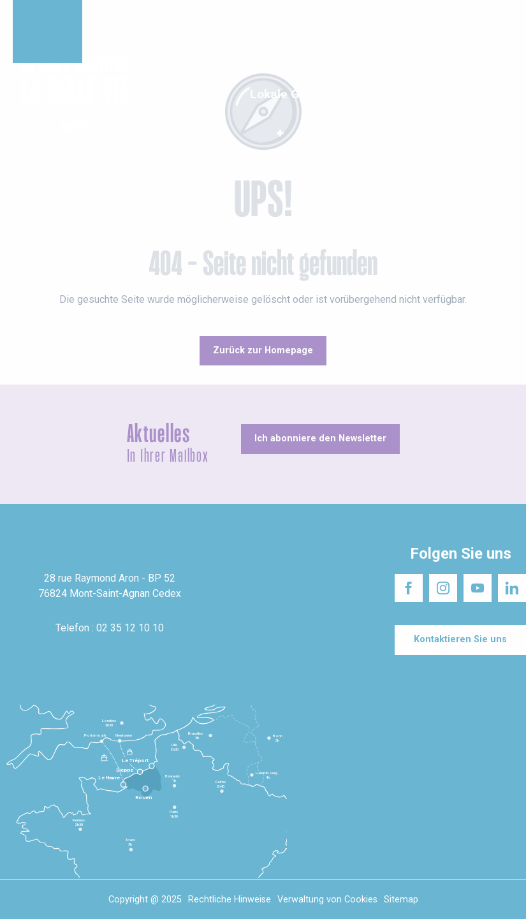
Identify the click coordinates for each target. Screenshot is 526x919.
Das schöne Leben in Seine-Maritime (195, 12)
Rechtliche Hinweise (229, 899)
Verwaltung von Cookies (327, 899)
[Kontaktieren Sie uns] (460, 639)
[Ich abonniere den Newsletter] (320, 438)
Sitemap (401, 899)
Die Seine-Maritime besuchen (334, 12)
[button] (505, 95)
